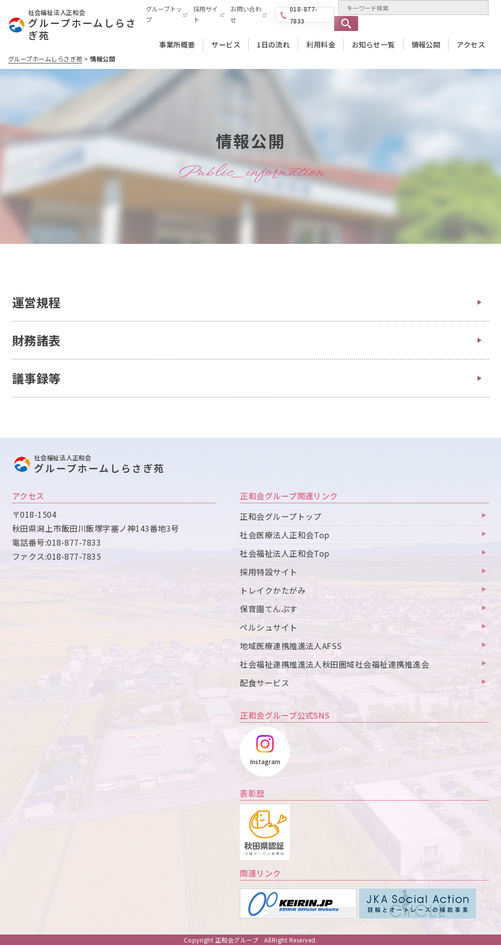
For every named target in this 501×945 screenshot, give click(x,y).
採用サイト (205, 14)
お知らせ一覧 (373, 44)
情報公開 (426, 44)
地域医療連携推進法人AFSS (291, 646)
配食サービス (264, 683)
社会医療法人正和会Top (285, 535)
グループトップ (164, 14)
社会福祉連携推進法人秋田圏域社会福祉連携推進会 (334, 664)
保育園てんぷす (268, 609)
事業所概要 (177, 44)
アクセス (471, 44)
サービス (225, 44)
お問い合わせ (245, 14)
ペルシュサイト (268, 627)
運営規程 (36, 302)
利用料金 (320, 44)
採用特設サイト (268, 572)
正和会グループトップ (281, 516)
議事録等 (36, 378)
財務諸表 (36, 340)
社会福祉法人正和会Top (285, 553)
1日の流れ (273, 44)
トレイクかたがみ (273, 590)
